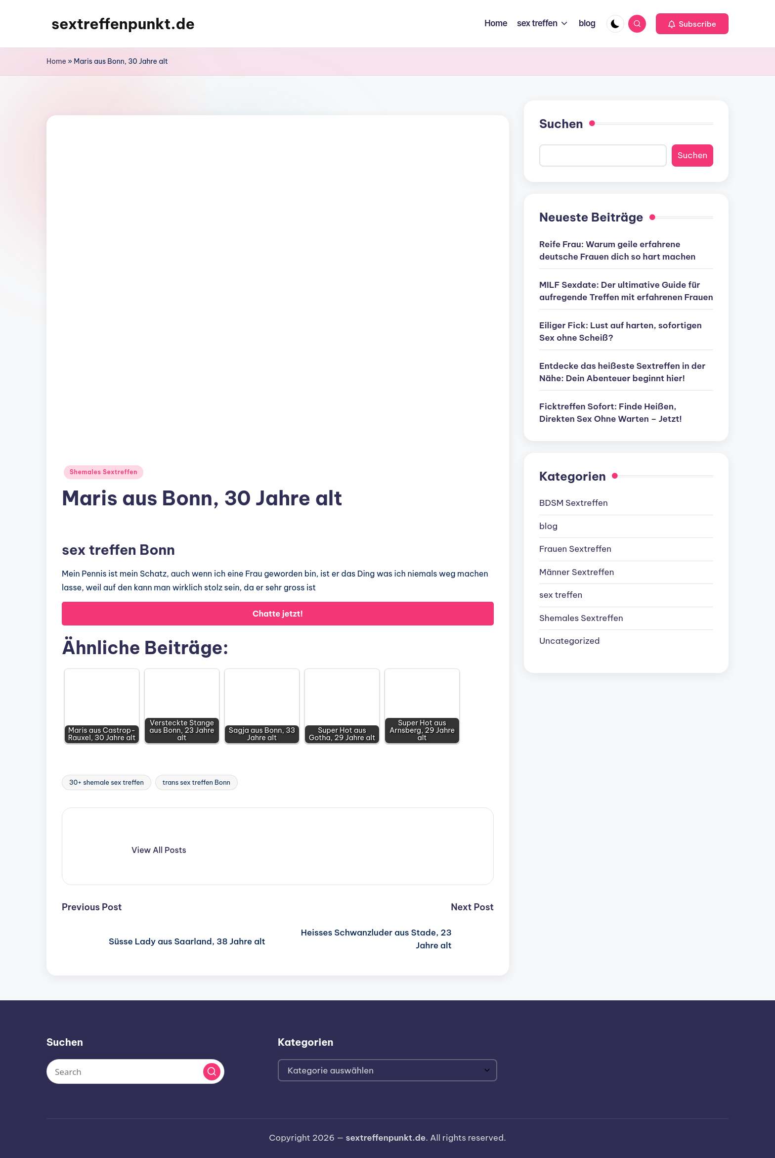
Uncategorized (569, 640)
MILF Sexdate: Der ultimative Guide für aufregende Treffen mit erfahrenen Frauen (626, 291)
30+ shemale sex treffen (106, 782)
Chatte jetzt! (278, 614)
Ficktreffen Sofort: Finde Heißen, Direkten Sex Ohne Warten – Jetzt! (610, 413)
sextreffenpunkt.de (123, 23)
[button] (692, 23)
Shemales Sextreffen (103, 472)
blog (548, 526)
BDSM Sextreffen (573, 502)
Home (56, 61)
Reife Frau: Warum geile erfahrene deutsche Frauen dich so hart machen (617, 251)
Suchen (561, 123)
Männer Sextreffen (576, 572)
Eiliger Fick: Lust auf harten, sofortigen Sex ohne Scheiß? (620, 332)
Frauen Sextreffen (575, 548)
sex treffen (560, 594)
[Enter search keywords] (135, 1071)
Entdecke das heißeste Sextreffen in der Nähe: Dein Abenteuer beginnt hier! (622, 372)
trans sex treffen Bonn (196, 782)
